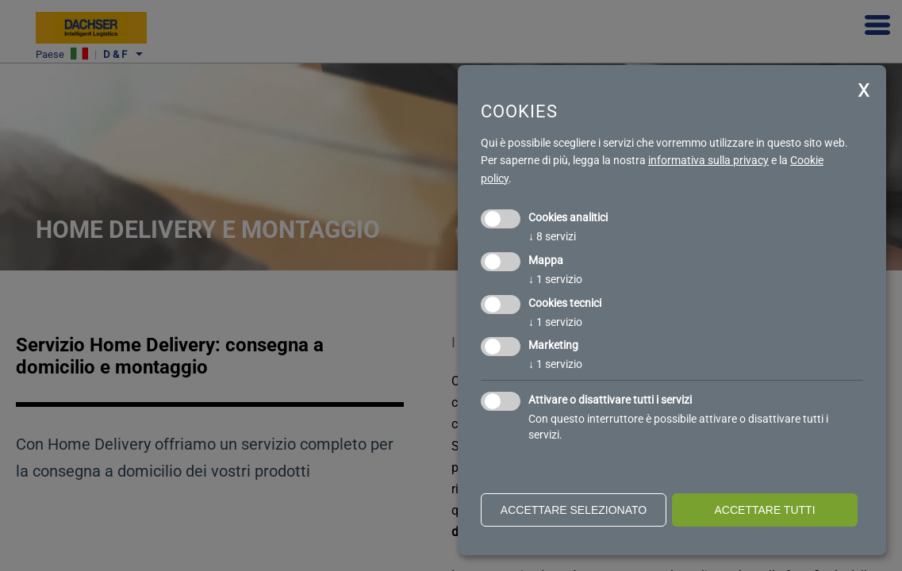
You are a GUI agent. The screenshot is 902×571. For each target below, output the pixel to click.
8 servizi (552, 236)
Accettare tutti (764, 510)
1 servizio (555, 279)
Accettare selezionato (574, 510)
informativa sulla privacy (708, 160)
